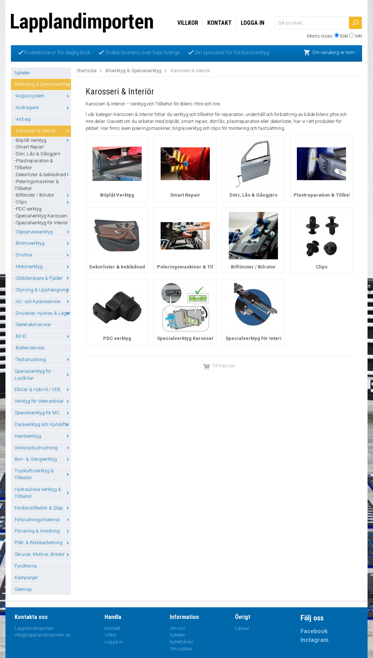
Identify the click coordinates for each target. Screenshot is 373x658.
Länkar (242, 628)
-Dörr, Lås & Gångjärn (37, 153)
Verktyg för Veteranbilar (43, 401)
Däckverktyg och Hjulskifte (43, 424)
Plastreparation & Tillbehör (325, 195)
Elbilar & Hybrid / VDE (43, 389)
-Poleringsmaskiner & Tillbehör (37, 185)
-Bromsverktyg (43, 243)
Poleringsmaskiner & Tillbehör (192, 267)
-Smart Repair (29, 147)
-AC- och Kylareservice (43, 301)
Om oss (177, 628)
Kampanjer (26, 577)
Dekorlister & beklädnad (117, 267)
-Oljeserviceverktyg (43, 232)
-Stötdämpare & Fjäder (43, 278)
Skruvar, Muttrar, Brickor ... (43, 554)
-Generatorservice (33, 324)
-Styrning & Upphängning (43, 290)
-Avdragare (43, 107)
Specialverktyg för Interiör (256, 338)
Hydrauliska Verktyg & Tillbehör (43, 493)
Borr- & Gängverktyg (43, 459)
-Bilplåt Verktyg (43, 140)
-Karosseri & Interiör (43, 130)
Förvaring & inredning (43, 531)
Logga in (252, 22)
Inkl (358, 36)
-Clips (43, 202)
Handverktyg (43, 436)
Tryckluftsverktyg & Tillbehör (43, 474)
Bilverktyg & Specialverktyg (43, 84)
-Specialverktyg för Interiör (41, 222)
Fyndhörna (26, 566)
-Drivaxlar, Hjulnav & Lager (43, 313)
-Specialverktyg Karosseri (41, 215)
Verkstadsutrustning (43, 447)
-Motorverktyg (43, 266)
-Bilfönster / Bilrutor (43, 195)
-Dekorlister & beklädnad (43, 174)
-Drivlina (43, 255)
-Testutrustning (43, 359)
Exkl (344, 36)
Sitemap (23, 589)
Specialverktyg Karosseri (186, 338)
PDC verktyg (117, 338)
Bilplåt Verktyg (117, 195)
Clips (321, 267)
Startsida (86, 70)
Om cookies (181, 648)
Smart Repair (185, 195)
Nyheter (22, 73)
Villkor (187, 22)
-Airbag (23, 119)
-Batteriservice (29, 348)
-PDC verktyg (28, 209)
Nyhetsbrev (181, 642)
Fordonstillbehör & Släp (43, 508)
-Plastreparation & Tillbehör (34, 164)
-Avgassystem (43, 95)
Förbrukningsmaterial (43, 519)
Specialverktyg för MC (43, 412)
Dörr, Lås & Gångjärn (253, 195)
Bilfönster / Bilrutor (253, 267)
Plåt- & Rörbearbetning (43, 542)
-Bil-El (43, 336)
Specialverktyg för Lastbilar (43, 374)
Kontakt (219, 22)
